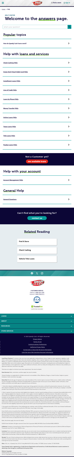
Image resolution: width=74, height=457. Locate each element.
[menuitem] (37, 316)
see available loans (37, 161)
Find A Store (24, 241)
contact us (37, 218)
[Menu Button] (3, 3)
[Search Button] (69, 27)
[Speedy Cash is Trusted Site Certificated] (37, 307)
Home (3, 9)
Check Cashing (25, 250)
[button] (37, 316)
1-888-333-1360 (39, 292)
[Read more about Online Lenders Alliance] (37, 299)
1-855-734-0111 (39, 294)
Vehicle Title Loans (26, 259)
